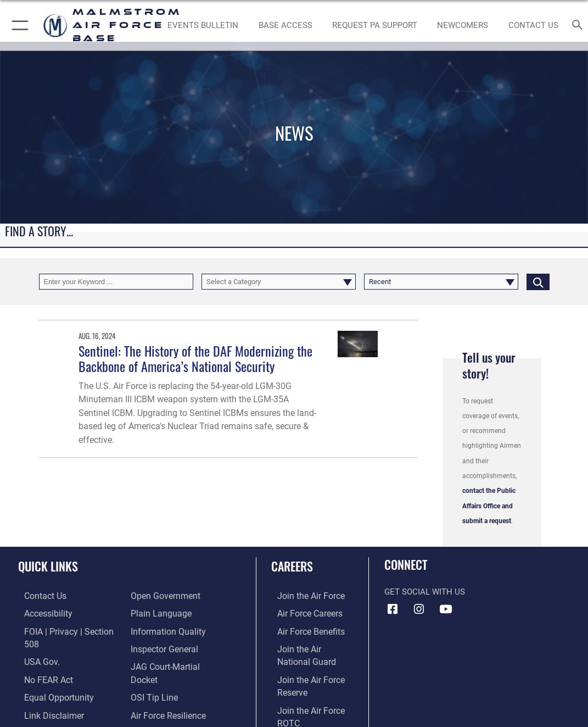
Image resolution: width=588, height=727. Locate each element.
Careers (292, 566)
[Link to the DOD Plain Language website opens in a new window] (158, 613)
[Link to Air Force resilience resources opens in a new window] (167, 697)
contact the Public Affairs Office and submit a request (489, 506)
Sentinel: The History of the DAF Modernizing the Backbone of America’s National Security (195, 358)
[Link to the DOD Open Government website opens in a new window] (163, 596)
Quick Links (48, 566)
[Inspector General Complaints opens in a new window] (163, 647)
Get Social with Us (424, 592)
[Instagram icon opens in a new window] (419, 609)
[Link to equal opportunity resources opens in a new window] (50, 680)
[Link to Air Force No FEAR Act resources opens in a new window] (42, 663)
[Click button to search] (538, 282)
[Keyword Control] (116, 282)
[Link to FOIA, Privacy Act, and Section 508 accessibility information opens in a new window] (68, 630)
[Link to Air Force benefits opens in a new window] (304, 630)
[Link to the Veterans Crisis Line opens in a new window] (168, 714)
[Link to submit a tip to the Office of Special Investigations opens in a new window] (153, 680)
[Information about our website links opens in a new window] (46, 697)
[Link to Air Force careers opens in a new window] (303, 613)
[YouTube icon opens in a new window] (445, 609)
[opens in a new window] (374, 25)
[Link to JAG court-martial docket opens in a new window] (178, 663)
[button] (18, 25)
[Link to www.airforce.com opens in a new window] (304, 596)
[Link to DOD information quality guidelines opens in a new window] (166, 630)
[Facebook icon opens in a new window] (392, 609)
